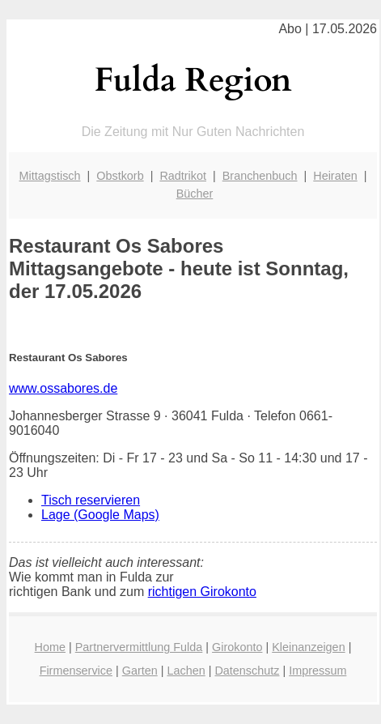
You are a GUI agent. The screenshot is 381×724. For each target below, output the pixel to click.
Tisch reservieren (90, 500)
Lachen (186, 670)
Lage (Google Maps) (100, 515)
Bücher (195, 193)
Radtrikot (182, 175)
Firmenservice (76, 670)
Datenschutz (246, 670)
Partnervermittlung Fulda (139, 647)
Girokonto (237, 647)
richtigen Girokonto (202, 591)
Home (50, 647)
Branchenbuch (260, 175)
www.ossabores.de (63, 388)
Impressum (317, 670)
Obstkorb (119, 175)
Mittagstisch (50, 175)
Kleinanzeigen (308, 647)
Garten (140, 670)
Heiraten (335, 175)
